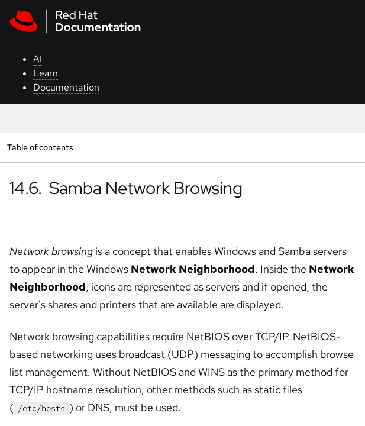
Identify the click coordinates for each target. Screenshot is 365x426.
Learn (45, 73)
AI (37, 59)
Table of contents (40, 147)
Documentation (66, 87)
